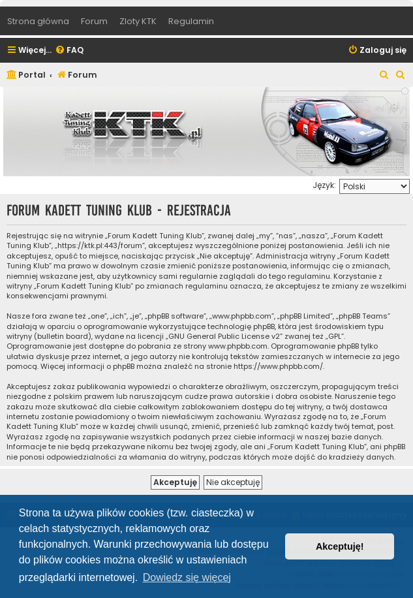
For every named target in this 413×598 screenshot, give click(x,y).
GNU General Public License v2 (224, 336)
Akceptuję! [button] (340, 546)
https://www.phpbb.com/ (278, 366)
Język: (324, 185)
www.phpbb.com (238, 346)
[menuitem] (69, 50)
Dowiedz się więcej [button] (187, 577)
